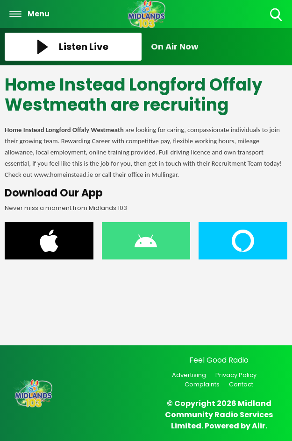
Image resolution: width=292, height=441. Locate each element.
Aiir (258, 425)
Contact (241, 384)
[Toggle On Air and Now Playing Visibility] (219, 47)
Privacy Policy (235, 375)
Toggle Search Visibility (277, 15)
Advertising (189, 375)
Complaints (202, 384)
